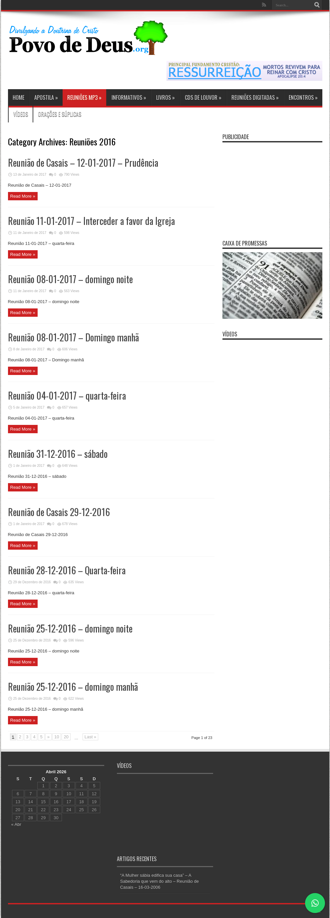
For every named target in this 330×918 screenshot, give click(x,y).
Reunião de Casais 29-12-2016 (59, 512)
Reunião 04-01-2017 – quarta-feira (67, 395)
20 (66, 736)
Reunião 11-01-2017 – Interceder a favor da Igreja (91, 221)
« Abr (16, 824)
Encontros (303, 97)
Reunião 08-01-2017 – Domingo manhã (73, 337)
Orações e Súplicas (59, 114)
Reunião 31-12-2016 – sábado (58, 453)
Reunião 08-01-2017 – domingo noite (70, 279)
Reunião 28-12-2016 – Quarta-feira (67, 570)
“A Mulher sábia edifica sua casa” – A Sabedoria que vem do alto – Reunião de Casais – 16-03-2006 (159, 881)
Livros (165, 97)
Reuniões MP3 (84, 97)
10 (56, 736)
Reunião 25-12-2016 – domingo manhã (73, 686)
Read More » (22, 196)
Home (18, 97)
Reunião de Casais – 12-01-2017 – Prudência (83, 162)
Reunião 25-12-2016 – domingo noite (70, 628)
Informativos (129, 97)
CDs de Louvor (203, 97)
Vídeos (20, 114)
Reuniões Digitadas (255, 97)
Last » (90, 736)
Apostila (46, 97)
